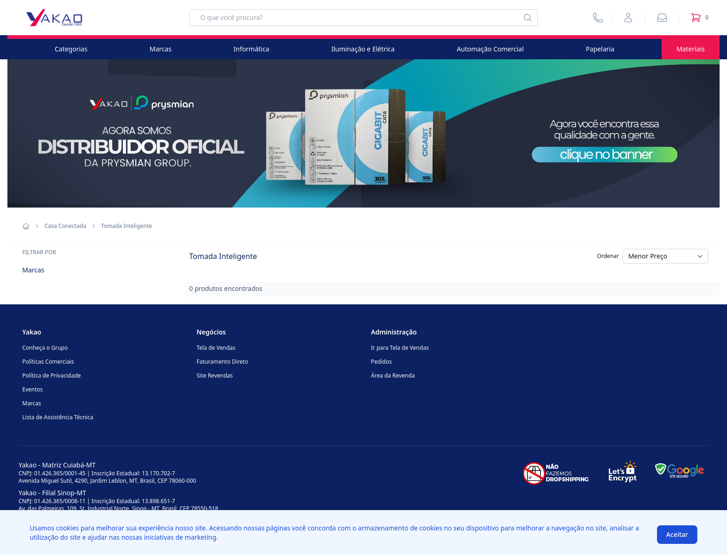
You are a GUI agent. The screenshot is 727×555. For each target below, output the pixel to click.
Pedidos (381, 362)
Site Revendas (215, 375)
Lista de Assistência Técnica (57, 417)
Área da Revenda (393, 375)
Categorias (71, 48)
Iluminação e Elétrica (363, 48)
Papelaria (600, 48)
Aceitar (677, 534)
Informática (251, 48)
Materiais (690, 48)
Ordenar (608, 256)
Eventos (32, 389)
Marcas (161, 48)
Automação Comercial (490, 48)
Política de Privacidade (51, 375)
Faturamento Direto (222, 362)
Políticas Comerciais (48, 362)
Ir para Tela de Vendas (400, 348)
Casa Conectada (65, 226)
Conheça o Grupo (45, 348)
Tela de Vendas (216, 348)
